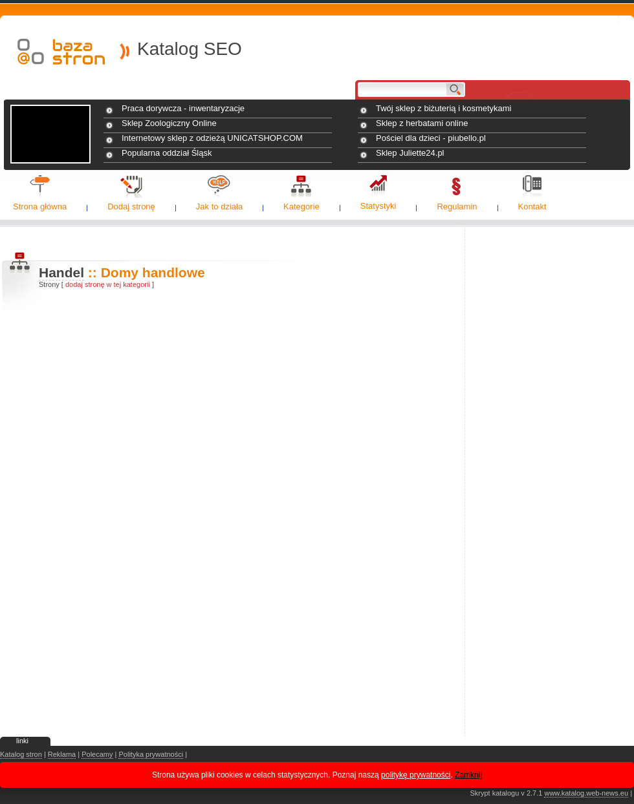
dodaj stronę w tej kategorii (107, 284)
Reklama (62, 754)
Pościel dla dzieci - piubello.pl (431, 138)
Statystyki (378, 206)
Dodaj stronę (131, 206)
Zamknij (468, 774)
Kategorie (301, 206)
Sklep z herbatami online (422, 123)
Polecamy (97, 754)
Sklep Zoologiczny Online (169, 123)
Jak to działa (219, 206)
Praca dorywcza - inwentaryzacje (183, 108)
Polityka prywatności (150, 754)
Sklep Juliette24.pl (410, 153)
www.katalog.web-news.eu (586, 793)
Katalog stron (21, 754)
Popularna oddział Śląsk (167, 153)
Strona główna (40, 206)
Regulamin (457, 206)
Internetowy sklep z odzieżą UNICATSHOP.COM (212, 138)
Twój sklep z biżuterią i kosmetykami (444, 108)
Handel (61, 272)
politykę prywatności (415, 774)
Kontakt (532, 206)
